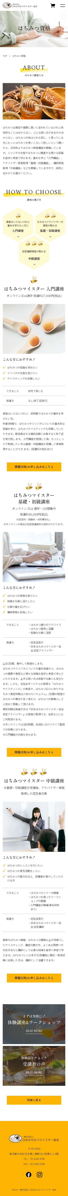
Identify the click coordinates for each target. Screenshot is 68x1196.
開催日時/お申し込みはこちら (34, 467)
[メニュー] (62, 5)
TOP (5, 55)
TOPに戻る (34, 1100)
